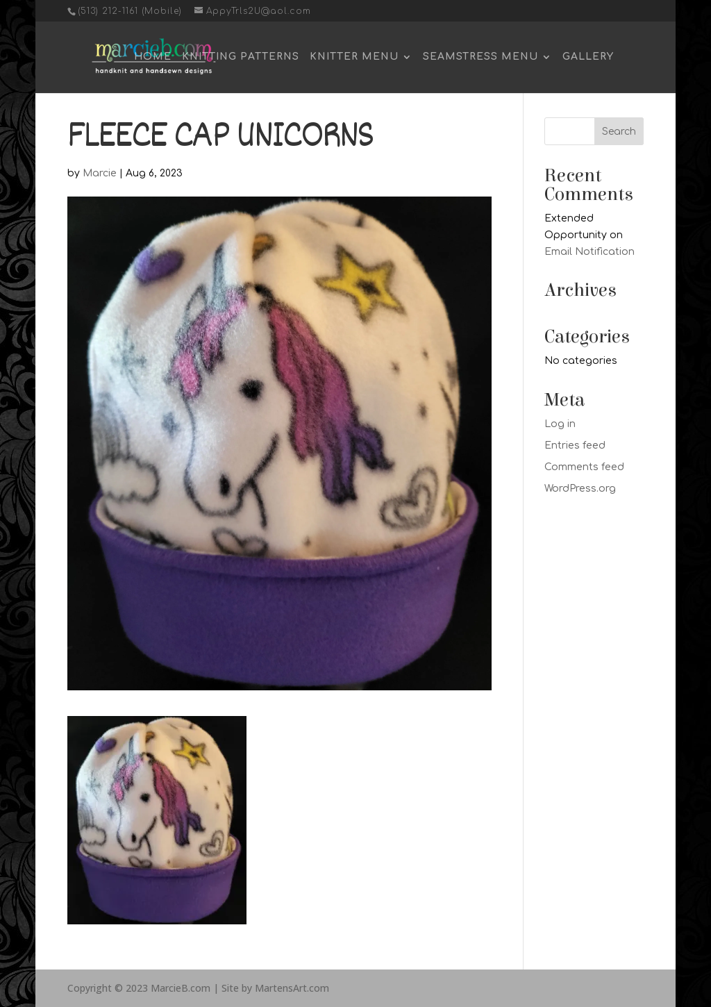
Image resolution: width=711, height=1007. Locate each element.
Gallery (588, 57)
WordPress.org (580, 488)
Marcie (100, 173)
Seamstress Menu (480, 57)
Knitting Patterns (240, 57)
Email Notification (589, 252)
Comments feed (584, 467)
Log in (560, 424)
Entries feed (574, 445)
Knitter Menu (354, 57)
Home (153, 57)
